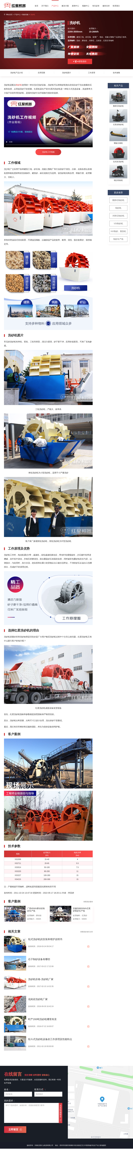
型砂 (78, 41)
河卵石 (91, 41)
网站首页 (9, 14)
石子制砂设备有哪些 (39, 959)
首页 (36, 6)
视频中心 (85, 6)
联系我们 (116, 6)
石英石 (106, 41)
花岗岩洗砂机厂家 (38, 999)
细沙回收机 (118, 180)
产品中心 (55, 6)
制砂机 (19, 85)
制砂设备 (25, 14)
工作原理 (91, 73)
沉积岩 (98, 41)
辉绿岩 (84, 41)
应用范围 (41, 73)
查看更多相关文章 (86, 932)
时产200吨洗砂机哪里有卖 (42, 1019)
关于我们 (44, 6)
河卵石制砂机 (118, 216)
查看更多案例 (88, 902)
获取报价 (80, 61)
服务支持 (106, 6)
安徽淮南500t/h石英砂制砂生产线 (81, 909)
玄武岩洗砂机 (118, 162)
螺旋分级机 (118, 143)
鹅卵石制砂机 (118, 106)
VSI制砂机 (118, 223)
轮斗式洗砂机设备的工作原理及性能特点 (50, 1039)
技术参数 (116, 73)
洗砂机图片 (66, 73)
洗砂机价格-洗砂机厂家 (40, 979)
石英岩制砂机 (118, 124)
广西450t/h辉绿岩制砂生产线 (36, 909)
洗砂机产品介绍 (16, 73)
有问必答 (95, 6)
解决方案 (65, 6)
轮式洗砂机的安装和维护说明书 (45, 939)
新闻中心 (75, 6)
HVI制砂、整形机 (118, 231)
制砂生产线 (118, 239)
